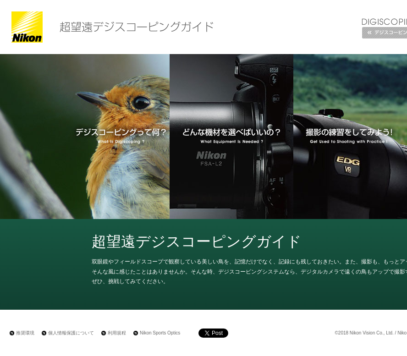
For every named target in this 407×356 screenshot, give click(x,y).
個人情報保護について (71, 332)
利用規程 (117, 332)
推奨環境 (25, 332)
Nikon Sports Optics (160, 332)
